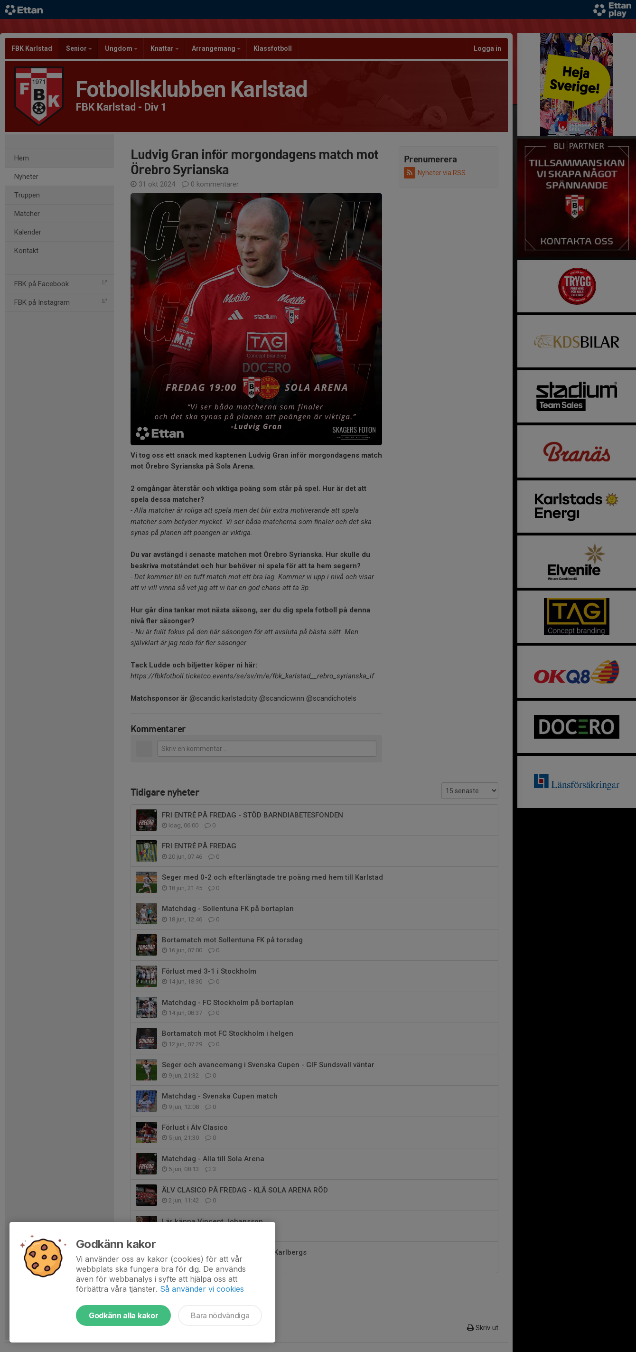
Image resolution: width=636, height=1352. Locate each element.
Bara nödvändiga (220, 1315)
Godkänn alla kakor (123, 1315)
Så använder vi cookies (202, 1289)
